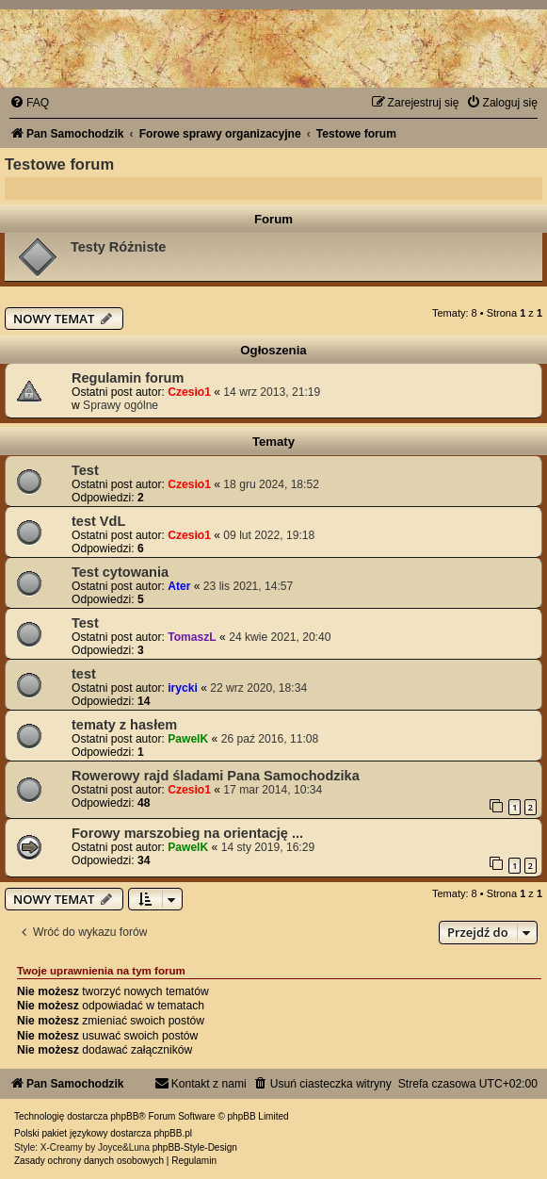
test (84, 673)
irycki (183, 688)
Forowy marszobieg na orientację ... (187, 833)
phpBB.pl (172, 1133)
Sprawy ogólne (120, 405)
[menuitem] (29, 102)
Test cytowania (120, 572)
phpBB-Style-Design (195, 1147)
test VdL (98, 521)
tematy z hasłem (124, 724)
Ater (179, 586)
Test (85, 470)
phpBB (124, 1116)
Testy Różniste (118, 246)
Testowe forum (59, 164)
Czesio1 (189, 392)
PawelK (188, 738)
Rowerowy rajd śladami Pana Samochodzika (216, 775)
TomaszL (192, 637)
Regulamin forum (128, 377)
